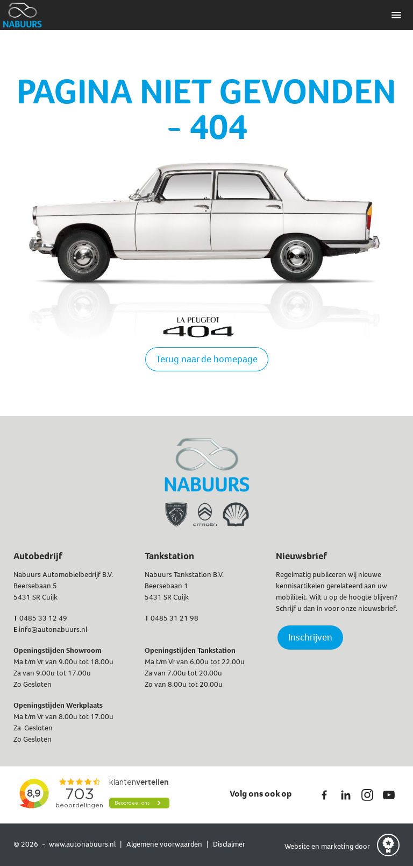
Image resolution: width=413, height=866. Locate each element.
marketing (337, 846)
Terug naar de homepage (207, 359)
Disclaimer (229, 844)
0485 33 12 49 (43, 618)
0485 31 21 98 (174, 618)
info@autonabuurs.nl (53, 629)
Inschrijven (310, 637)
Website (297, 846)
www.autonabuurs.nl (82, 844)
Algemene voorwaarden (164, 844)
